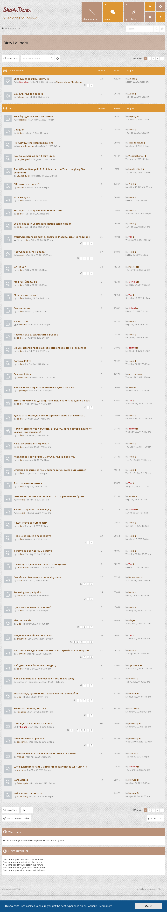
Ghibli (131, 184)
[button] (162, 58)
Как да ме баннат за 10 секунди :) (34, 155)
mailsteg (132, 266)
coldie (20, 132)
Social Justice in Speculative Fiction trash (38, 210)
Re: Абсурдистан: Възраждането (34, 116)
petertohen (22, 377)
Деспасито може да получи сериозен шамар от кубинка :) (49, 415)
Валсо (20, 187)
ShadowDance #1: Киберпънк (31, 78)
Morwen (21, 653)
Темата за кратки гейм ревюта (33, 550)
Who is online (15, 832)
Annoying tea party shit (27, 592)
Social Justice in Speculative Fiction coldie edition (42, 223)
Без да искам (22, 308)
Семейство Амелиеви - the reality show (37, 577)
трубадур (22, 390)
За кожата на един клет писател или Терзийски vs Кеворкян (51, 650)
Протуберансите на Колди (30, 251)
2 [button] (149, 58)
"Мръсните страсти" (26, 184)
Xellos (20, 96)
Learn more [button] (105, 906)
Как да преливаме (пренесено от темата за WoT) (44, 678)
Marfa (131, 592)
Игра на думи (22, 197)
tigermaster (134, 665)
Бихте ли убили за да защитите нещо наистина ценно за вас (52, 400)
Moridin (23, 81)
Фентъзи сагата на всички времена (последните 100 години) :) (52, 236)
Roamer (132, 753)
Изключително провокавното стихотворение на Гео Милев (50, 347)
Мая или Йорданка (25, 281)
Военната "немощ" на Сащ (30, 708)
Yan (130, 236)
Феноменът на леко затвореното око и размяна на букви (49, 496)
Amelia (131, 78)
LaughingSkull (23, 159)
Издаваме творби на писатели (33, 635)
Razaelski (21, 711)
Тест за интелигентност (29, 483)
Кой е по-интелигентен (28, 793)
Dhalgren (19, 129)
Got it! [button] (148, 906)
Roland (132, 308)
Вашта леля (134, 577)
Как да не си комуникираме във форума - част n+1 (44, 387)
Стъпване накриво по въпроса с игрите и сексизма (45, 753)
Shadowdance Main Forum (69, 81)
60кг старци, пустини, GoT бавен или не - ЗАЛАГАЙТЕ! (46, 693)
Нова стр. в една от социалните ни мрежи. (40, 564)
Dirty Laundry (15, 42)
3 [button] (153, 58)
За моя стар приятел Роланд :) (32, 509)
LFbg (19, 623)
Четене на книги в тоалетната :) (33, 535)
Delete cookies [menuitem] (147, 889)
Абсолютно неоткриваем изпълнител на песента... (45, 456)
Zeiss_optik (22, 783)
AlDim (131, 387)
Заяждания (21, 779)
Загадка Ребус (22, 361)
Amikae (20, 756)
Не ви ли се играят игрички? (31, 443)
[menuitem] (150, 6)
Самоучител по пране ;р (28, 93)
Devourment (23, 567)
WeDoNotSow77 (136, 155)
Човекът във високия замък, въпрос (36, 334)
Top (163, 889)
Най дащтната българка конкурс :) (35, 665)
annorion (21, 638)
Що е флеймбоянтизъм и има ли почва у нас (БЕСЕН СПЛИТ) (50, 766)
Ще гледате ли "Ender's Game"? (33, 723)
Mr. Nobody (22, 796)
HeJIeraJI (23, 119)
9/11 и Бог (20, 266)
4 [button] (157, 58)
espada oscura (26, 146)
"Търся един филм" (25, 295)
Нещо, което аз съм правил (30, 522)
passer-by (133, 723)
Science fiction (22, 374)
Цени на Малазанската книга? (32, 607)
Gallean (132, 678)
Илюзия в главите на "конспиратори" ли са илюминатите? (50, 469)
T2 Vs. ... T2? (21, 321)
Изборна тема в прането (29, 738)
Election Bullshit (23, 620)
